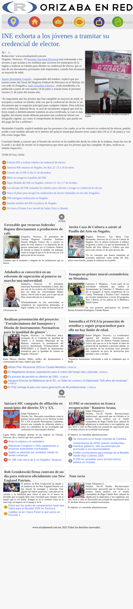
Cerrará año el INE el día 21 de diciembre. (29, 172)
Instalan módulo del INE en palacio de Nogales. (32, 203)
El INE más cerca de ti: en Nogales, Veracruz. (35, 459)
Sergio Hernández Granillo (17, 79)
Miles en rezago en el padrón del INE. (27, 177)
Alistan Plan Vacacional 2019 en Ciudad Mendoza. (42, 367)
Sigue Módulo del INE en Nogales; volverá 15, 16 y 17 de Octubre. (42, 182)
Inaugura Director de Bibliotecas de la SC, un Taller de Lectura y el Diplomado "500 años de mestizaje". (68, 382)
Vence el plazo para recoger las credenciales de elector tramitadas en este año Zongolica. (53, 193)
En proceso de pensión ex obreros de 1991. (38, 376)
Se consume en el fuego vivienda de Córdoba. (100, 438)
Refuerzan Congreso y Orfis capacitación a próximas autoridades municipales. (33, 447)
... (11, 263)
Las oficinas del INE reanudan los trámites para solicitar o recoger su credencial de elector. (54, 187)
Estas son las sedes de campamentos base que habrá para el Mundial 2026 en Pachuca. (36, 507)
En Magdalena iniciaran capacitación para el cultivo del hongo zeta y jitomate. (58, 372)
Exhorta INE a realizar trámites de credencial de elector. (36, 162)
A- (9, 52)
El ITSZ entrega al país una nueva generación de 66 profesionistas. (52, 387)
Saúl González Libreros (41, 85)
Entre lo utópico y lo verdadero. (26, 441)
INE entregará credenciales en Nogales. (27, 198)
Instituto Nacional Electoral (43, 59)
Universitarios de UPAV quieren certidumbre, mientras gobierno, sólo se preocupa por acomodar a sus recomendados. (99, 446)
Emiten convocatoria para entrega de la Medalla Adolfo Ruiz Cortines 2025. (101, 454)
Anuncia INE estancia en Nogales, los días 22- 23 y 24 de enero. (41, 167)
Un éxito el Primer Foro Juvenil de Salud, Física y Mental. (37, 208)
